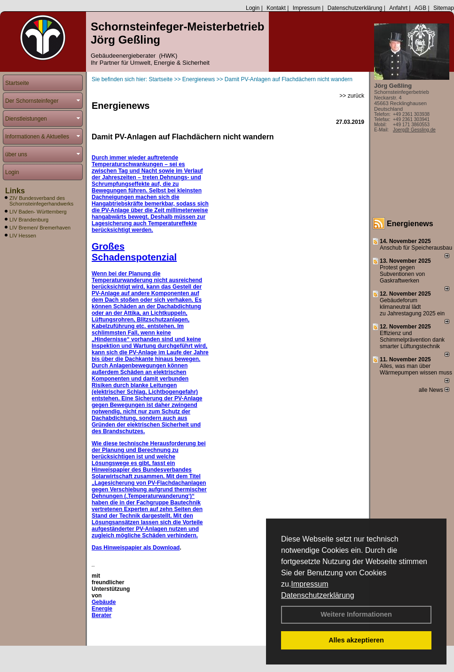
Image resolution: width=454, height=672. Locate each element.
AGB (420, 8)
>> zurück (351, 95)
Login (252, 8)
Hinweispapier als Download (141, 547)
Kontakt (276, 8)
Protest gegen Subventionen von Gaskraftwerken (402, 274)
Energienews (410, 224)
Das (97, 547)
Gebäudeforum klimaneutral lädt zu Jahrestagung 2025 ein (412, 307)
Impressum (309, 584)
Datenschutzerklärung (317, 595)
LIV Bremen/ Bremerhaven (39, 227)
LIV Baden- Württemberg (38, 211)
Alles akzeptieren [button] (356, 640)
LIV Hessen (22, 235)
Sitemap (443, 8)
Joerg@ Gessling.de (414, 129)
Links (15, 191)
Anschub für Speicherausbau (416, 247)
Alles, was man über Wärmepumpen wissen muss (416, 369)
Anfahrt (398, 8)
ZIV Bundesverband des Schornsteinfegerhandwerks (41, 200)
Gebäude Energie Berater (104, 609)
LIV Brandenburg (28, 219)
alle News (434, 390)
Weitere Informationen (356, 614)
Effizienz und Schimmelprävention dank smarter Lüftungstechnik (412, 340)
